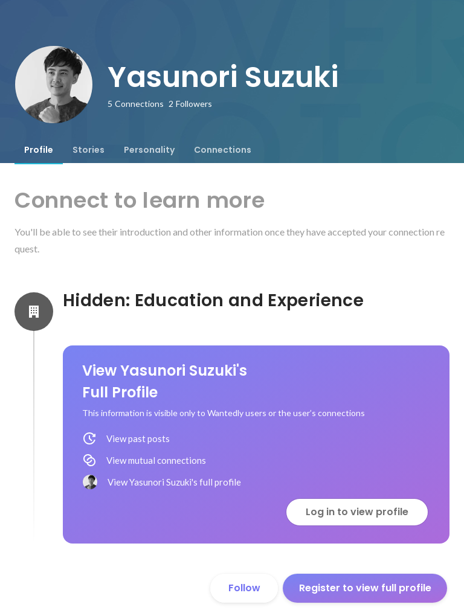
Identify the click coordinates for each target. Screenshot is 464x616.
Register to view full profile (365, 588)
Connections (222, 150)
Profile (38, 150)
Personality (149, 150)
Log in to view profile (357, 512)
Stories (88, 150)
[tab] (38, 149)
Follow (244, 588)
